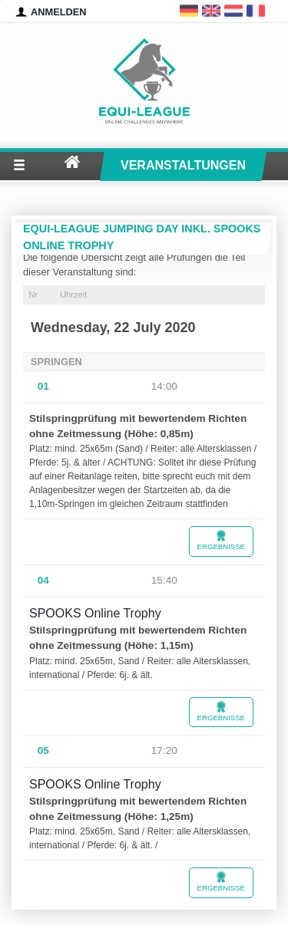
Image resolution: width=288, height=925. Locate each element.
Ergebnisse (221, 540)
